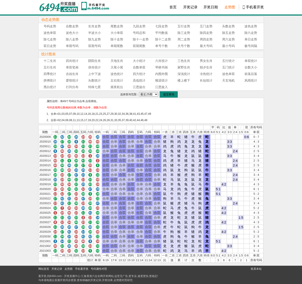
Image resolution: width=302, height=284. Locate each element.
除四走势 (206, 33)
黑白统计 (50, 87)
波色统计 (117, 74)
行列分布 (72, 87)
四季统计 (50, 74)
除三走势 (184, 33)
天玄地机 (228, 80)
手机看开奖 (255, 7)
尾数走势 (117, 26)
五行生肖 (50, 67)
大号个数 (184, 46)
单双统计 (250, 61)
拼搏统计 (50, 80)
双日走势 (50, 46)
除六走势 (250, 33)
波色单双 (50, 33)
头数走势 (228, 26)
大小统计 (139, 61)
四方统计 (139, 74)
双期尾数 (139, 46)
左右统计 (117, 80)
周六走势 (228, 39)
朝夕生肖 (206, 67)
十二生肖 (50, 61)
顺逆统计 (161, 80)
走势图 (229, 7)
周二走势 (184, 39)
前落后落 (250, 74)
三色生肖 (184, 61)
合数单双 (139, 67)
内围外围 (161, 74)
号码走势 (50, 26)
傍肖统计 (94, 67)
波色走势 (250, 26)
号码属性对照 (99, 268)
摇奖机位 (117, 87)
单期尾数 (117, 46)
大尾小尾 (117, 67)
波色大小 (72, 33)
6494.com (56, 276)
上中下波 (94, 74)
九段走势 (139, 26)
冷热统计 (206, 74)
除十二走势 (163, 39)
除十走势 (117, 39)
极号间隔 (250, 46)
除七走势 (50, 39)
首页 (173, 7)
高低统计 (139, 80)
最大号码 (206, 46)
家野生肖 (184, 67)
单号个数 (161, 46)
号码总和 (139, 33)
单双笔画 (72, 67)
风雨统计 (250, 80)
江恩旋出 (139, 87)
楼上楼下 (184, 80)
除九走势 (94, 39)
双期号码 (94, 46)
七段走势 (161, 26)
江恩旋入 (161, 87)
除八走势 (72, 39)
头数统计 (94, 80)
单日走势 (250, 39)
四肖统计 (72, 61)
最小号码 (228, 46)
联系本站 (256, 268)
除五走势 (228, 33)
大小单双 (117, 33)
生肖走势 (94, 26)
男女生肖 (206, 61)
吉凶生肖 (72, 74)
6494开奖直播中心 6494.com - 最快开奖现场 (58, 7)
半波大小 (94, 33)
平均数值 (161, 33)
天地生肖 (117, 61)
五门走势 (206, 26)
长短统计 (206, 80)
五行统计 (228, 61)
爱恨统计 (72, 80)
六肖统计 (161, 61)
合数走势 (72, 26)
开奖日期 (210, 7)
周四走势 (206, 39)
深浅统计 (184, 74)
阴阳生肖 (94, 61)
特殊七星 (94, 87)
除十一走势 (141, 39)
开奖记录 (190, 7)
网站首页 (43, 268)
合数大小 (250, 67)
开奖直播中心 (72, 276)
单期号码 (72, 46)
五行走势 (184, 26)
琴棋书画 (161, 67)
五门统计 (228, 67)
